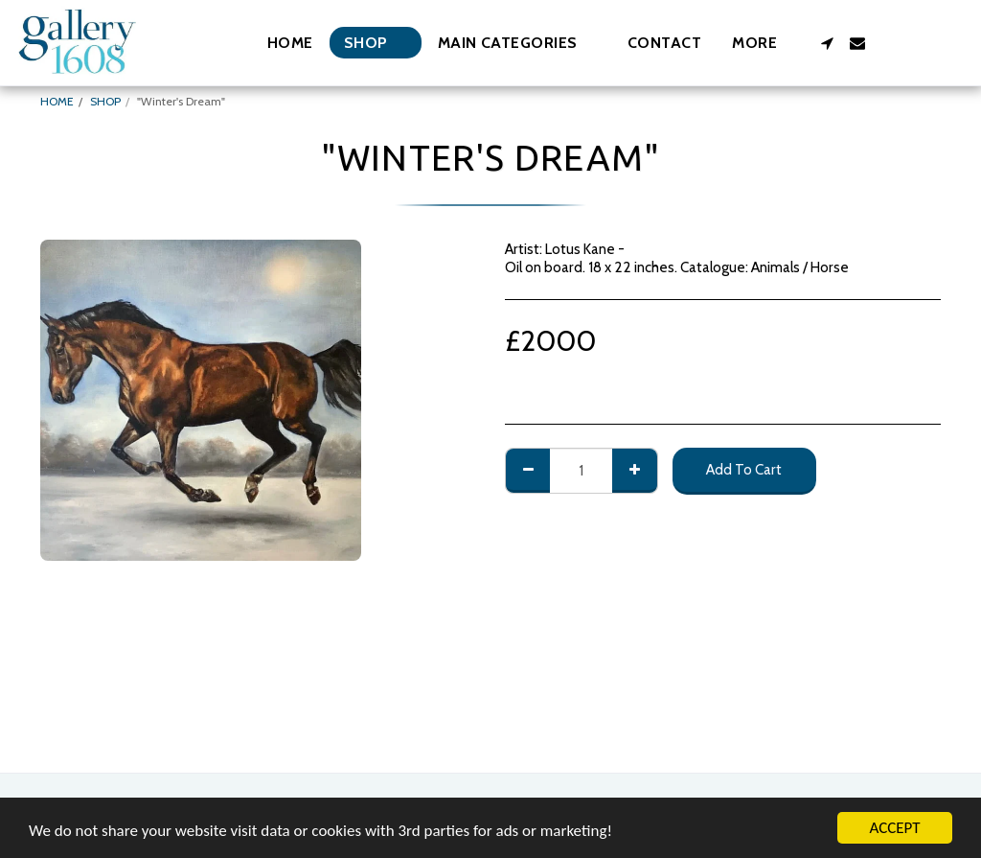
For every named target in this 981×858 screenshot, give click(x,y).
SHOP (105, 101)
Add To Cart (744, 469)
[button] (517, 42)
